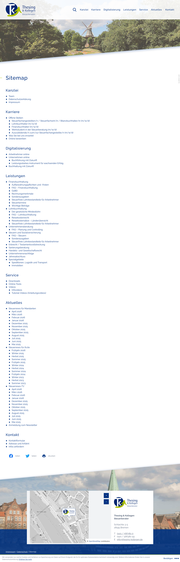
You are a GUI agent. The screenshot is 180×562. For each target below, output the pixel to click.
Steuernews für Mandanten (22, 308)
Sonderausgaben (20, 196)
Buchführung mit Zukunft (24, 160)
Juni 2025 (16, 341)
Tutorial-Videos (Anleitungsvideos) (29, 293)
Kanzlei (84, 9)
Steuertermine (19, 202)
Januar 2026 (18, 320)
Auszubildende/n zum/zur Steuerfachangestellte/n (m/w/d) (42, 132)
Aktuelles (156, 9)
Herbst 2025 (18, 356)
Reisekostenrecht (20, 217)
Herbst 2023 (18, 380)
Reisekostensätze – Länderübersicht (30, 220)
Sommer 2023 (19, 383)
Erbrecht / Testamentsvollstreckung (27, 244)
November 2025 (20, 326)
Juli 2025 (16, 338)
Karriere (96, 9)
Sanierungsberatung (19, 247)
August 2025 (18, 335)
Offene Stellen (16, 118)
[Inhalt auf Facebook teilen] (17, 456)
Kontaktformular (17, 440)
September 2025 (20, 332)
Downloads (14, 281)
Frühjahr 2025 (18, 362)
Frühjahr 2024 (18, 374)
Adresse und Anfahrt (19, 443)
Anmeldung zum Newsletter (23, 425)
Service (143, 9)
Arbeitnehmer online (19, 154)
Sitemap (32, 552)
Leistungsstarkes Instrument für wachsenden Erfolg (37, 163)
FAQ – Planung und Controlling (27, 229)
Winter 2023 (18, 377)
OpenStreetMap (94, 541)
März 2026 (17, 314)
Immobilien (17, 265)
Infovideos (17, 290)
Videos (12, 287)
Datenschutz (22, 552)
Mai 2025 (16, 344)
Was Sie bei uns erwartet (21, 135)
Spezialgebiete (16, 259)
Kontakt (169, 9)
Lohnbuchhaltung (18, 208)
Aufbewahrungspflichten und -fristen (30, 185)
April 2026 (17, 311)
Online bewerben (17, 138)
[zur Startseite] (20, 9)
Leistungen (129, 9)
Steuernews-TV (16, 386)
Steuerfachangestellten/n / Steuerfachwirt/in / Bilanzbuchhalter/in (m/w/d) (51, 121)
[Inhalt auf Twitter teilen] (33, 456)
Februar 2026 (18, 317)
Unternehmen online (19, 157)
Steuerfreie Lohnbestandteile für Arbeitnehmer (35, 199)
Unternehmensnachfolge (21, 253)
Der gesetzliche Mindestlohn (26, 211)
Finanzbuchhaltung (18, 182)
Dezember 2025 (20, 323)
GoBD (15, 191)
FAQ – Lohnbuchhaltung (24, 214)
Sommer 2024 (19, 371)
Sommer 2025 (19, 359)
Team (11, 96)
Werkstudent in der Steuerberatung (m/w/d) (34, 129)
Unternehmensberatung (21, 226)
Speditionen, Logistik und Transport (29, 262)
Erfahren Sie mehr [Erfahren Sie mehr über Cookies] (25, 559)
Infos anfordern (16, 446)
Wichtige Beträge (20, 205)
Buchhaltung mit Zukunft (21, 166)
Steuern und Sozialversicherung (25, 232)
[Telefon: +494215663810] (125, 533)
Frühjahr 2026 (18, 350)
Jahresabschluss (17, 256)
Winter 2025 (18, 353)
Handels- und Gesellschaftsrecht (25, 250)
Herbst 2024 (18, 368)
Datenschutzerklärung (20, 99)
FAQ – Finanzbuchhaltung (25, 188)
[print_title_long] (51, 456)
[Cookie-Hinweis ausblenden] (171, 558)
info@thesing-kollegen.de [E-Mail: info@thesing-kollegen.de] (130, 539)
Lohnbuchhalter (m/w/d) (24, 124)
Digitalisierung (112, 9)
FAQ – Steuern (19, 235)
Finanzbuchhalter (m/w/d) (25, 127)
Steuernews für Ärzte (19, 347)
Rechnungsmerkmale (22, 194)
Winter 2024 (18, 365)
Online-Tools (15, 284)
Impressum (14, 102)
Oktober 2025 (18, 329)
